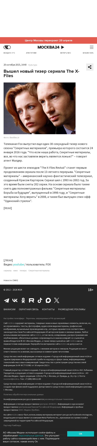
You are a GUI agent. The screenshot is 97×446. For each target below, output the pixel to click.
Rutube (32, 300)
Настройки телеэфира (14, 318)
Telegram (7, 300)
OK (80, 433)
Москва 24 (48, 47)
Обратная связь (29, 309)
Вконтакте (15, 300)
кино (15, 271)
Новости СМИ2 (11, 280)
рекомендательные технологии (58, 399)
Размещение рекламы (71, 309)
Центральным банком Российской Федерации (39, 407)
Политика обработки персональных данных (24, 394)
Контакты (48, 309)
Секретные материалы (38, 271)
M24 (20, 289)
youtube (18, 264)
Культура (32, 64)
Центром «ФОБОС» (48, 404)
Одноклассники (23, 300)
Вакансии (9, 309)
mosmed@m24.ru (11, 379)
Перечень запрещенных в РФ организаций (45, 318)
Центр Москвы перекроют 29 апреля (48, 40)
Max (48, 300)
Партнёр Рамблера (12, 425)
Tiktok (40, 300)
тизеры (23, 271)
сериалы (7, 271)
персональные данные (31, 435)
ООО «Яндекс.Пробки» (28, 410)
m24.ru (11, 323)
